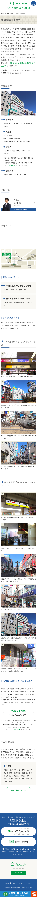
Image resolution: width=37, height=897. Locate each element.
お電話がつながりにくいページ (20, 852)
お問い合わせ (18, 841)
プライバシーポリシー (17, 883)
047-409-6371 (18, 715)
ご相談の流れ (12, 165)
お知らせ (7, 883)
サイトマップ (28, 883)
